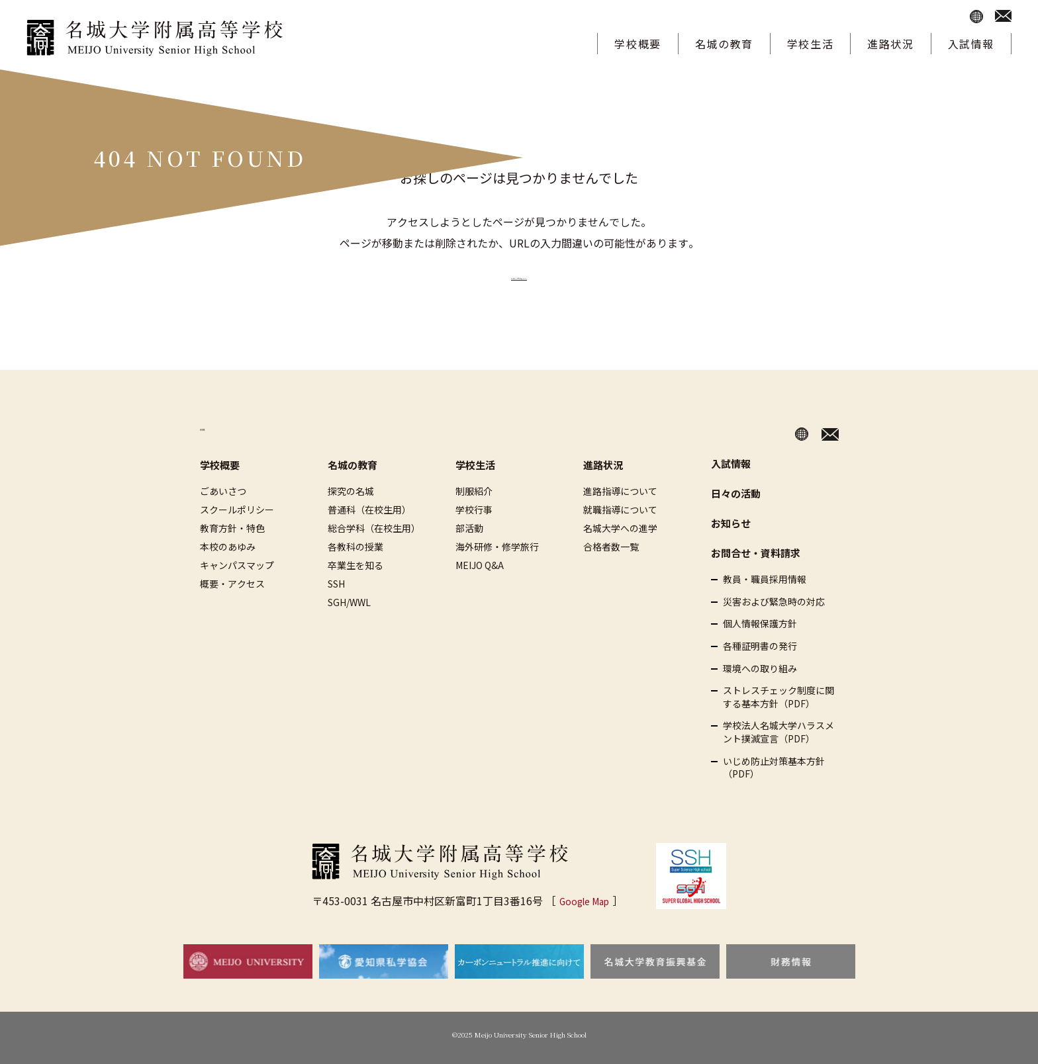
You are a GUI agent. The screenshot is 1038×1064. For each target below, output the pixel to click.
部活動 (469, 528)
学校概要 (637, 44)
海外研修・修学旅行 (497, 546)
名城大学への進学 (620, 528)
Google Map (584, 901)
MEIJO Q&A (479, 565)
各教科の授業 (355, 546)
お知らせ (731, 523)
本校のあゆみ (228, 546)
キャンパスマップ (237, 565)
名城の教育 (724, 44)
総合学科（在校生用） (374, 528)
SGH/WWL (349, 602)
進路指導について (620, 491)
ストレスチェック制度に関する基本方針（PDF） (778, 697)
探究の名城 (351, 491)
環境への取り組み (760, 668)
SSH (336, 583)
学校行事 (474, 509)
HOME (216, 430)
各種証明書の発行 (760, 646)
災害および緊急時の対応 (774, 602)
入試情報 (971, 44)
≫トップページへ (519, 275)
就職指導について (620, 509)
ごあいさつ (223, 491)
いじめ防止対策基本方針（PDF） (774, 767)
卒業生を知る (355, 565)
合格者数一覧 (611, 546)
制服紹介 (474, 491)
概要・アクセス (232, 583)
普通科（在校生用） (369, 509)
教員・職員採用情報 (764, 579)
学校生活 (810, 44)
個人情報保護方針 (760, 623)
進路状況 (890, 44)
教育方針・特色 (232, 528)
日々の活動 (736, 493)
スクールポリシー (237, 509)
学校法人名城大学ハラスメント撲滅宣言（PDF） (778, 732)
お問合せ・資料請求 (755, 553)
